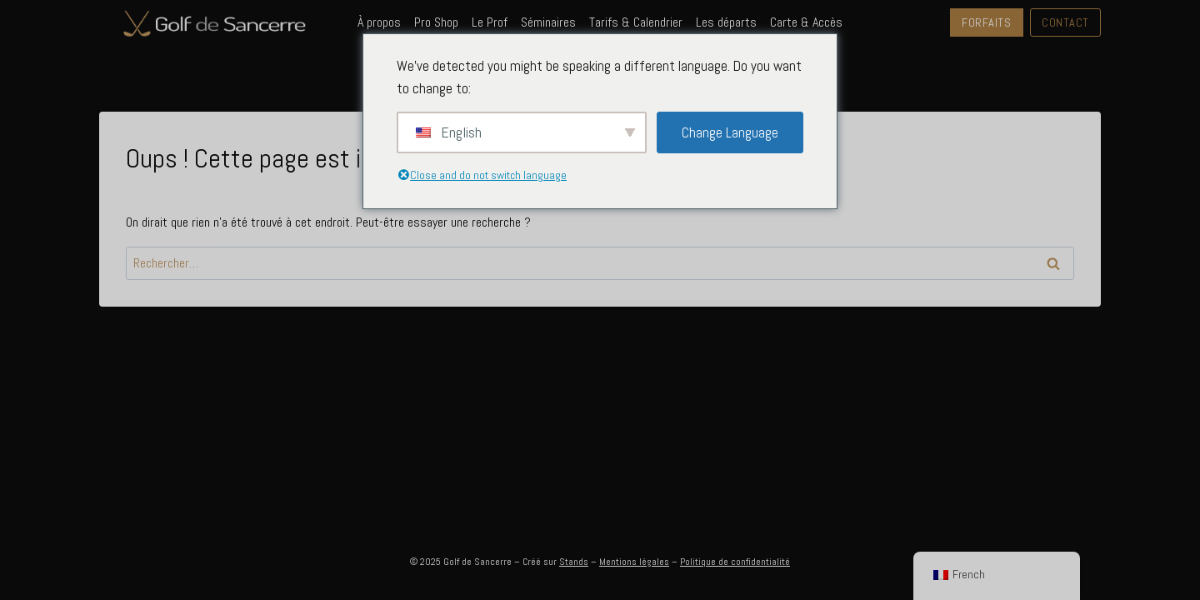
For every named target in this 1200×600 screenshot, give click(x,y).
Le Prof (490, 22)
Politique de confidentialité (735, 561)
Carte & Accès (806, 22)
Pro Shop (436, 22)
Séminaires (548, 22)
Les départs (726, 22)
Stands (573, 561)
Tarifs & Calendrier (635, 22)
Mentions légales (634, 561)
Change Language (730, 132)
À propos (379, 22)
